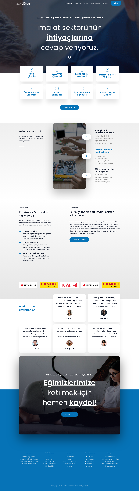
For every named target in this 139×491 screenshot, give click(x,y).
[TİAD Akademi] (23, 3)
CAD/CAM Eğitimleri (57, 75)
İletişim (105, 3)
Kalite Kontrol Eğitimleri (82, 75)
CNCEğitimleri (31, 75)
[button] (116, 3)
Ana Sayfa (68, 3)
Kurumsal (78, 3)
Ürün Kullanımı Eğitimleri (31, 93)
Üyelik (86, 3)
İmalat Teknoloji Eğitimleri (107, 75)
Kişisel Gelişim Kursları (107, 93)
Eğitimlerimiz (95, 3)
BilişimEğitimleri (57, 93)
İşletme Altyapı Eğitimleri (82, 93)
